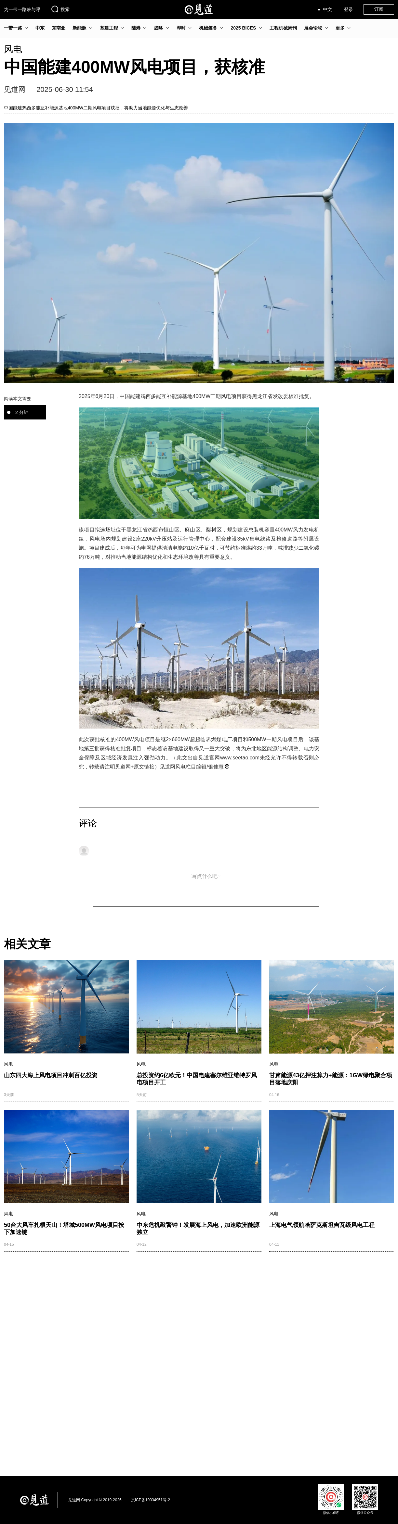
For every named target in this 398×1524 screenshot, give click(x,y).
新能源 (79, 28)
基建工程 (109, 28)
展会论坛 (313, 28)
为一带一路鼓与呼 (22, 9)
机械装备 (208, 28)
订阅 (378, 9)
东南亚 (58, 28)
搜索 (60, 9)
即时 (181, 28)
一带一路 (13, 28)
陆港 (135, 28)
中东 (40, 28)
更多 (340, 28)
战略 (158, 28)
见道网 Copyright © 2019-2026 (95, 1500)
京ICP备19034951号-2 (150, 1500)
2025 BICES (243, 28)
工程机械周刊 (283, 28)
